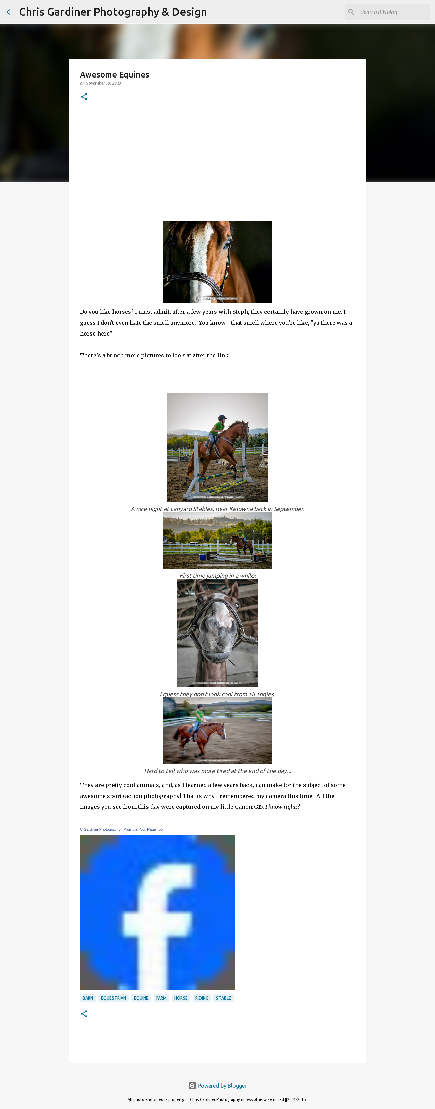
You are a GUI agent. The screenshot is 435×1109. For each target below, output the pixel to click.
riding (201, 998)
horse (181, 998)
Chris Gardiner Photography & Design (113, 11)
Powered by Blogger (217, 1085)
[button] (84, 97)
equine (141, 998)
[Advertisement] (217, 160)
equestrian (113, 998)
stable (223, 998)
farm (161, 998)
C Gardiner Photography (100, 829)
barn (88, 998)
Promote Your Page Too (143, 829)
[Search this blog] (394, 12)
